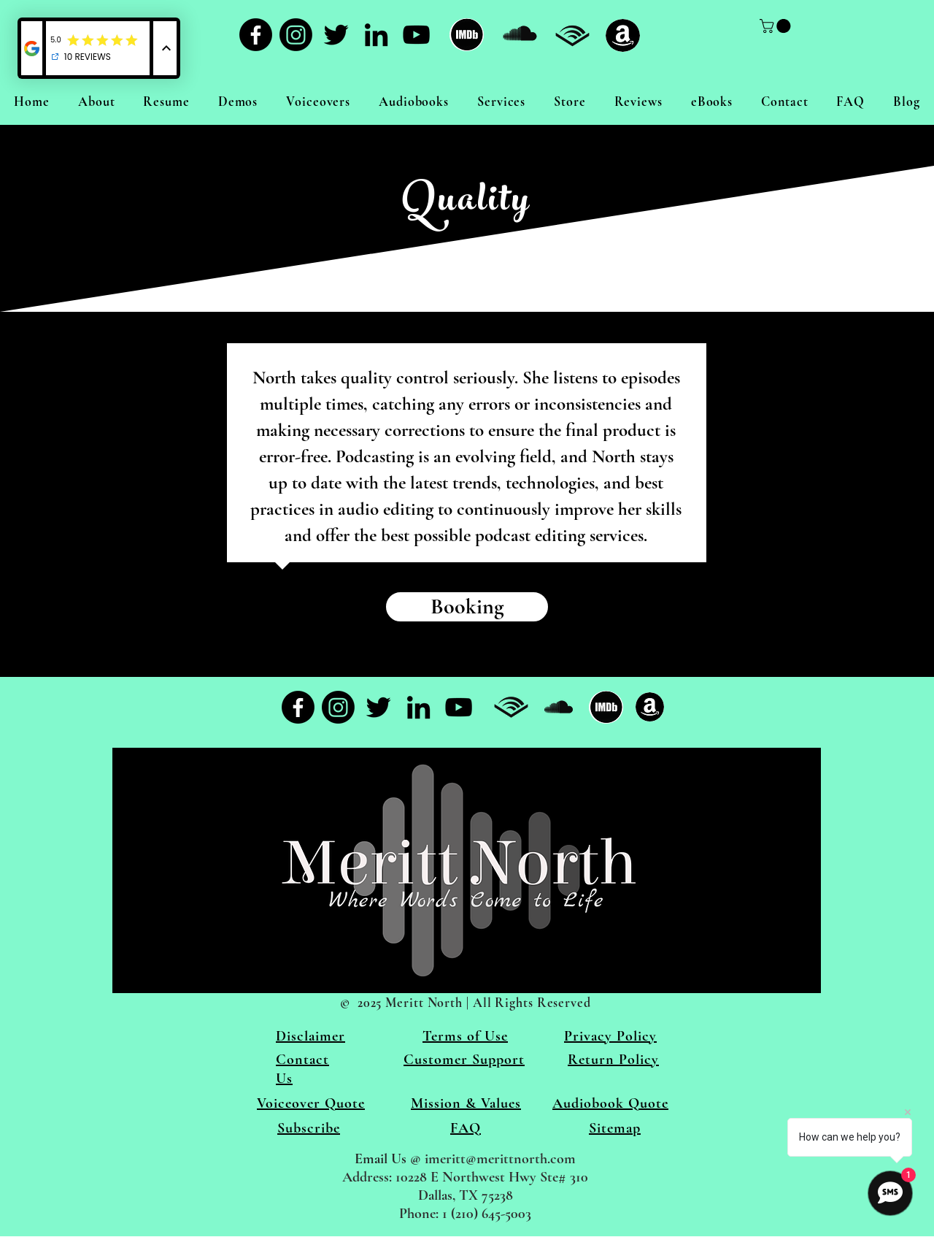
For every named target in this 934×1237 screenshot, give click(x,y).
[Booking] (467, 606)
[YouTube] (416, 34)
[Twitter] (336, 34)
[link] (777, 26)
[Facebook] (255, 34)
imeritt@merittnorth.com (500, 1159)
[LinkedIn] (376, 34)
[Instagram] (295, 34)
